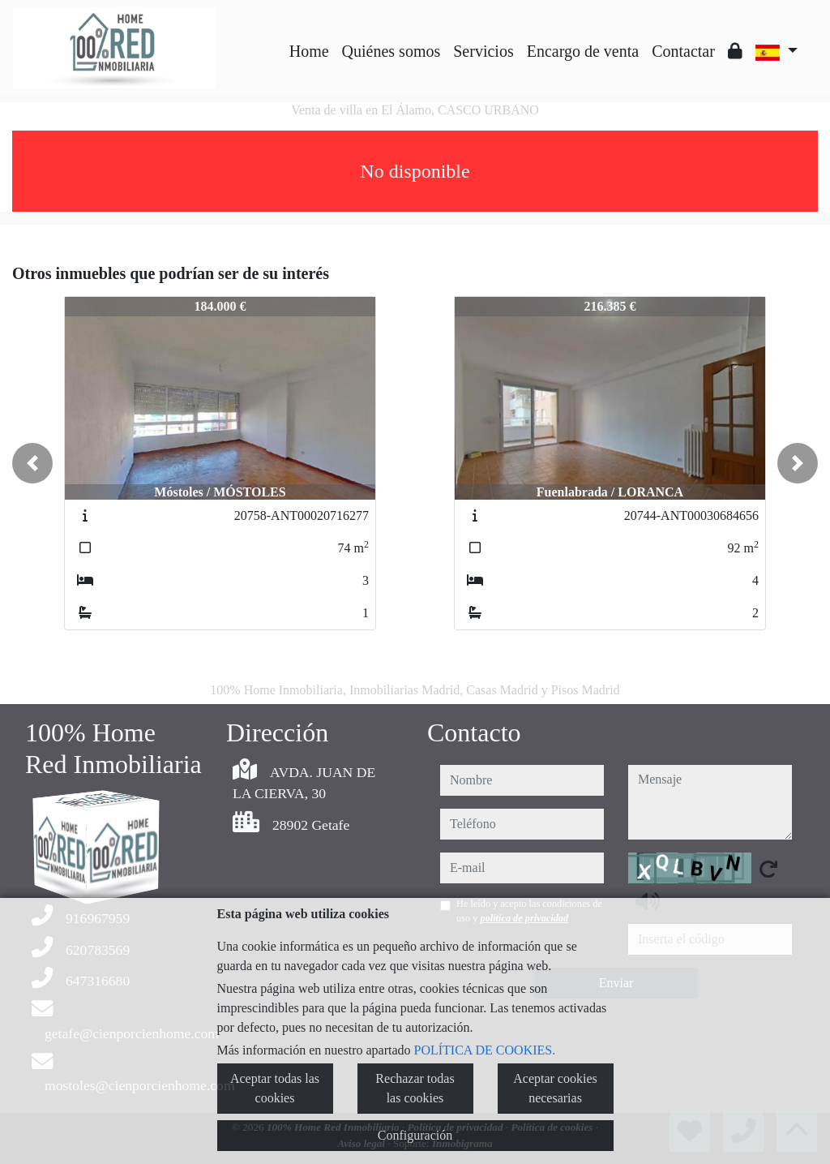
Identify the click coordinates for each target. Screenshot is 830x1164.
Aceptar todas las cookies (274, 1088)
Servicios (483, 51)
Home (309, 51)
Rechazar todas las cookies (414, 1088)
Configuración (415, 1135)
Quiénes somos (391, 51)
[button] (32, 463)
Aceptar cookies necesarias (555, 1088)
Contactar (683, 51)
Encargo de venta (583, 51)
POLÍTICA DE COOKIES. (485, 1050)
